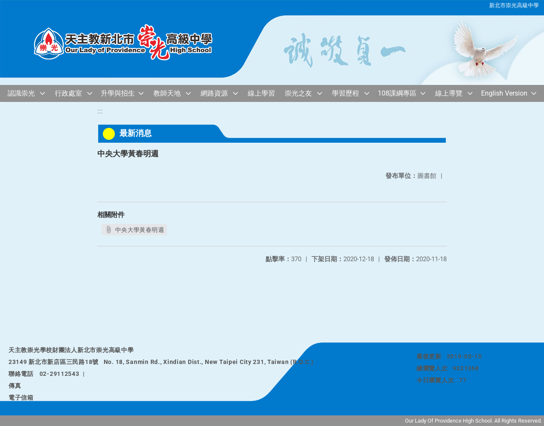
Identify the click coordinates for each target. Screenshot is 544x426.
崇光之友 (298, 93)
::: (99, 111)
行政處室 (68, 93)
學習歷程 (345, 93)
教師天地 (167, 93)
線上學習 (261, 93)
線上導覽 (448, 93)
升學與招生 (118, 93)
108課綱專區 (397, 93)
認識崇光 (21, 93)
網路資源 (214, 93)
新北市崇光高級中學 (514, 5)
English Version (504, 93)
